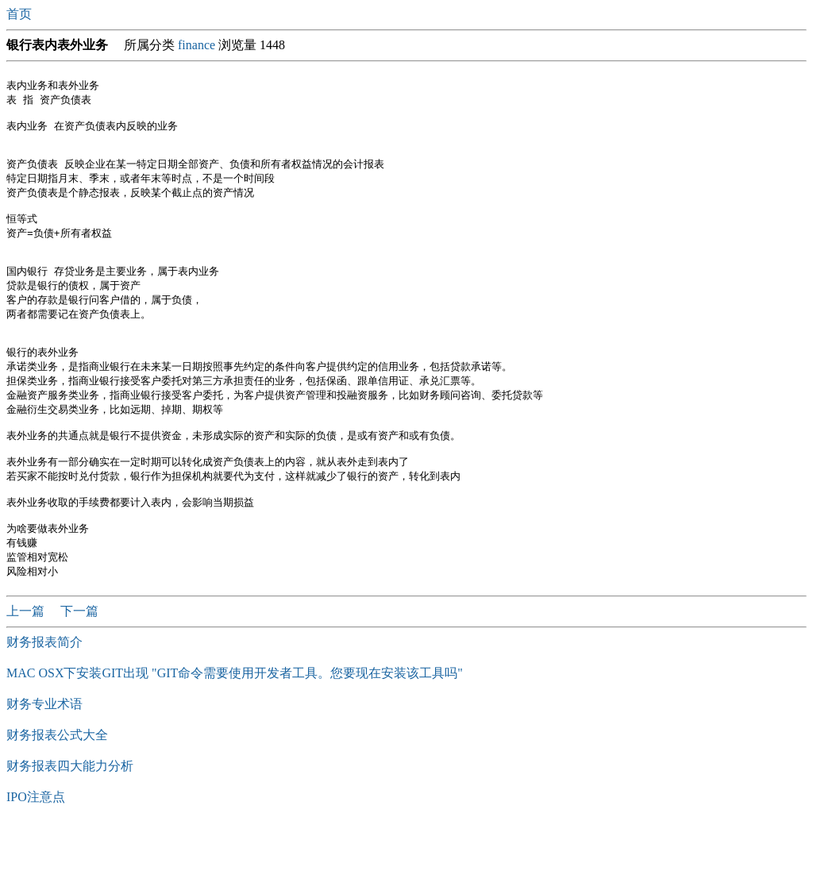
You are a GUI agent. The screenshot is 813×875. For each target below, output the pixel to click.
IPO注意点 (35, 845)
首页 (20, 14)
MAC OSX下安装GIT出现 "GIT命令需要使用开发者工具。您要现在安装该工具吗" (234, 721)
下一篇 (79, 659)
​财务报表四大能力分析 (69, 814)
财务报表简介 (44, 690)
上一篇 (27, 659)
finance (196, 45)
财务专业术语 (44, 752)
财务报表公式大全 (57, 783)
